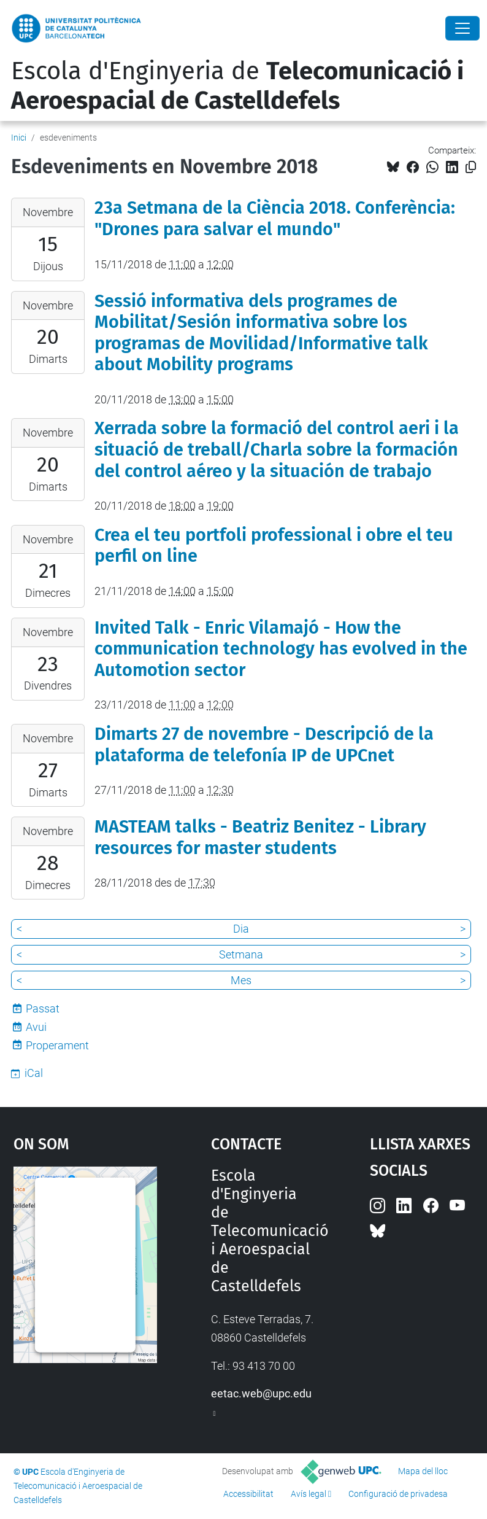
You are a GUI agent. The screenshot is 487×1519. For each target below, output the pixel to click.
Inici (18, 137)
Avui (36, 1026)
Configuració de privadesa (398, 1494)
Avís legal (308, 1494)
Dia (241, 928)
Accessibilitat (248, 1494)
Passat (42, 1008)
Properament (57, 1045)
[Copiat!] (471, 167)
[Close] (462, 28)
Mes (241, 980)
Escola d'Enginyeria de (237, 85)
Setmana (241, 954)
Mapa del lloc (423, 1471)
